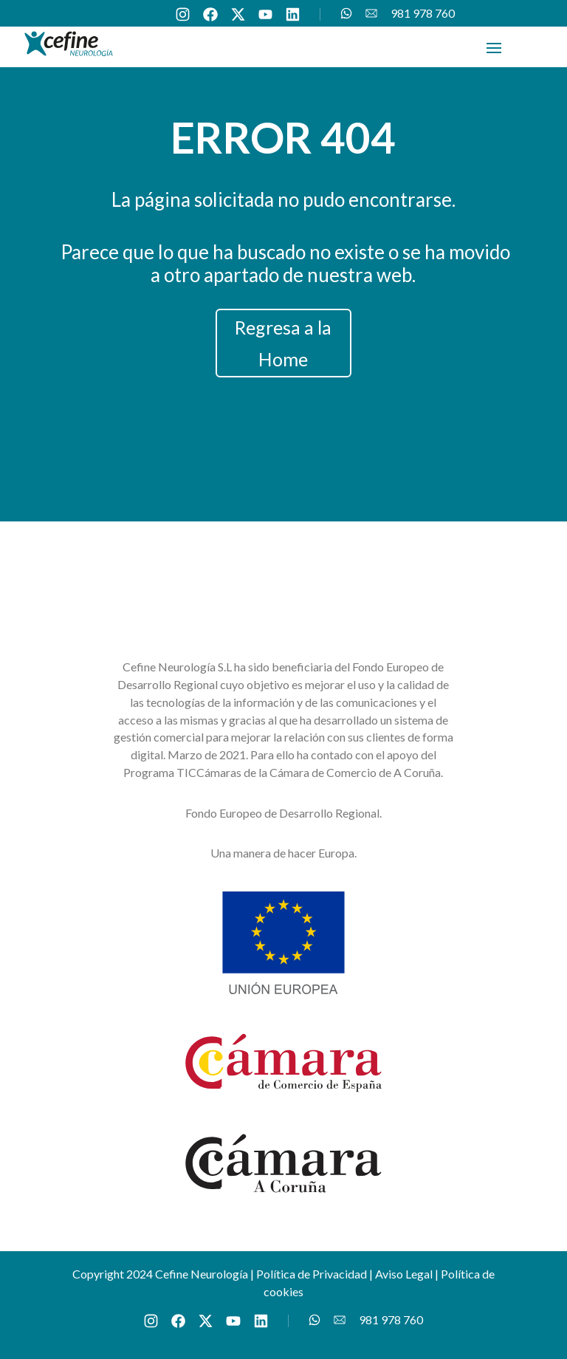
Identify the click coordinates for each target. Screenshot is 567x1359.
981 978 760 (423, 13)
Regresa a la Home (283, 343)
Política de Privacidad (311, 1274)
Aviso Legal (404, 1274)
